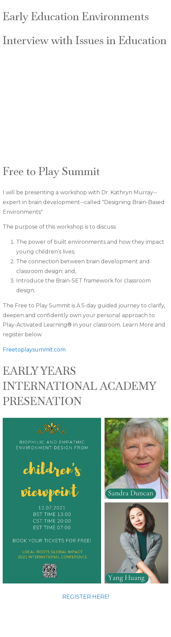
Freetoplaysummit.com (34, 349)
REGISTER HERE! (85, 597)
